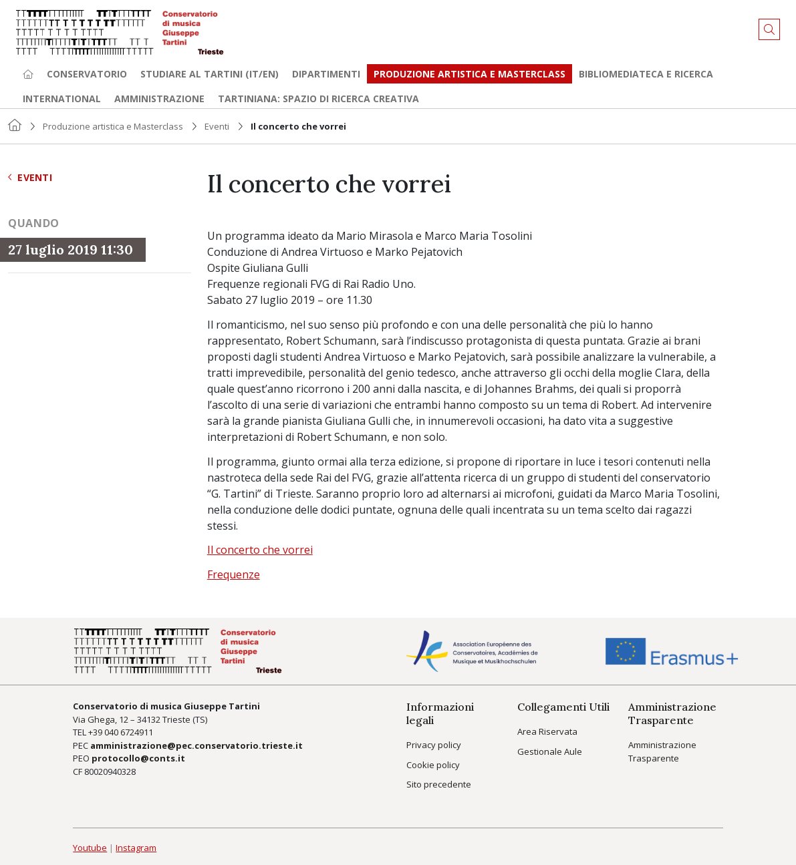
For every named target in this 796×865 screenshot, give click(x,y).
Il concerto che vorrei (260, 549)
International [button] (62, 98)
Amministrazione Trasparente (662, 751)
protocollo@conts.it (138, 758)
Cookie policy (433, 765)
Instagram (136, 848)
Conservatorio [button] (87, 73)
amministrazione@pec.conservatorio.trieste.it (196, 745)
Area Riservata (547, 731)
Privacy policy (433, 745)
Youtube (90, 848)
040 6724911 (128, 732)
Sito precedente (438, 784)
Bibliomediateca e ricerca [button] (646, 73)
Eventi (217, 126)
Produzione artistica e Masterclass (469, 73)
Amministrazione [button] (159, 98)
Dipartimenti (326, 73)
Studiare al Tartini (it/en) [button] (209, 73)
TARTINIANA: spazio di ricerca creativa (318, 98)
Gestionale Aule (549, 751)
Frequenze (233, 574)
